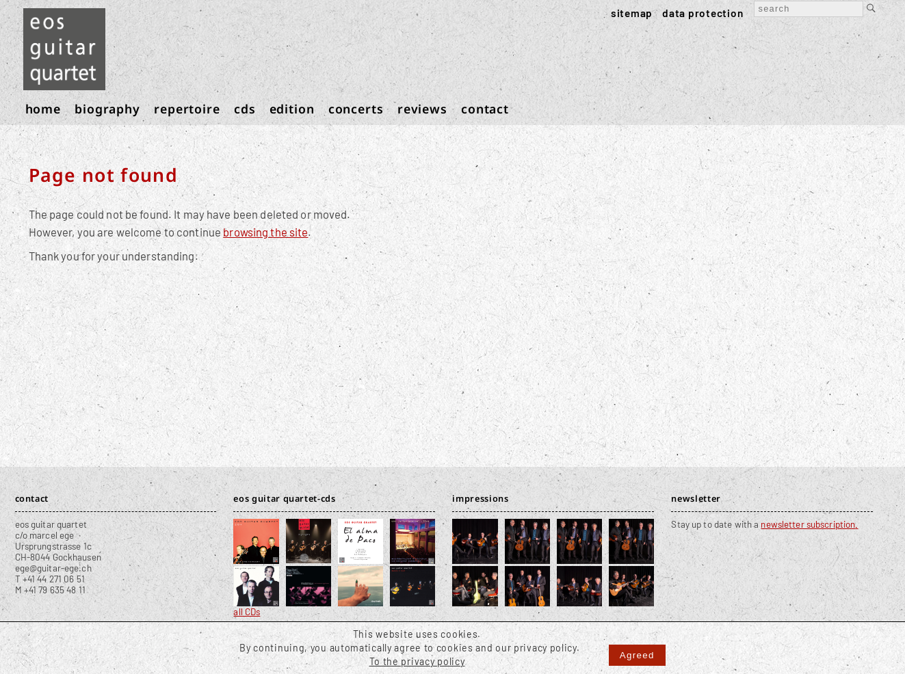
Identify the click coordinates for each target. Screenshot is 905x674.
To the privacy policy (417, 661)
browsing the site (265, 232)
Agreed (637, 655)
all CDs (246, 611)
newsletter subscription (808, 524)
